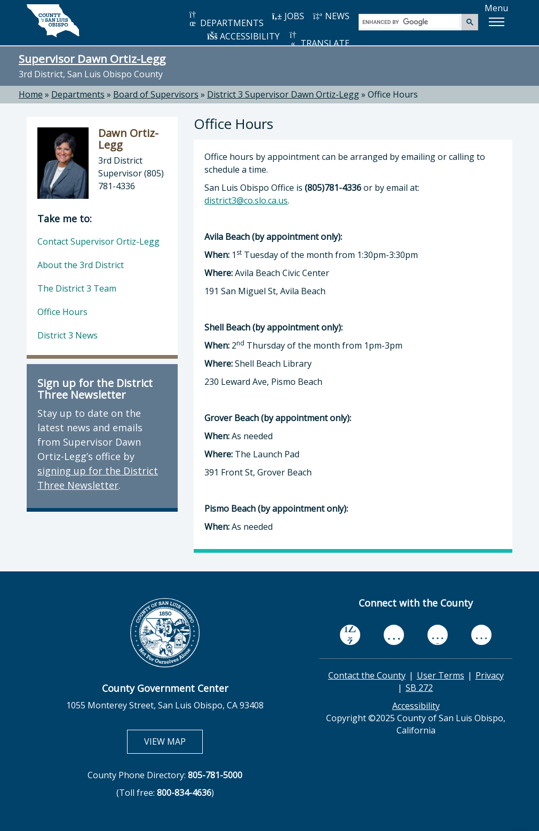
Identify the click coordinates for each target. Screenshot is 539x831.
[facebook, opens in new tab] (350, 635)
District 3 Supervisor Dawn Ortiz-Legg (283, 94)
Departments (78, 94)
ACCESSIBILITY (243, 36)
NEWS (331, 16)
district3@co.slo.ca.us (246, 200)
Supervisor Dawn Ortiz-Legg (92, 58)
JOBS (288, 16)
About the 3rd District (80, 265)
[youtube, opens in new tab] (394, 634)
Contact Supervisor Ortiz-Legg (98, 241)
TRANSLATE (319, 40)
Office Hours (62, 312)
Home (31, 94)
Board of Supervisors (156, 94)
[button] (496, 22)
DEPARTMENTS (225, 19)
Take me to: (64, 218)
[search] (410, 21)
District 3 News (67, 335)
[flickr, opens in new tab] (437, 634)
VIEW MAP (173, 741)
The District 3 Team (76, 288)
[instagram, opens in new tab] (481, 634)
